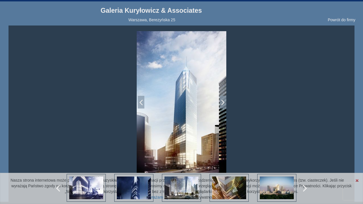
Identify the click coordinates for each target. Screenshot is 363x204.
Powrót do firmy (341, 20)
